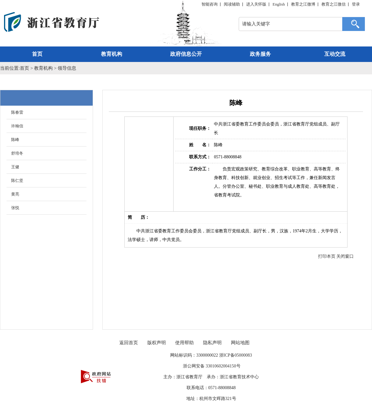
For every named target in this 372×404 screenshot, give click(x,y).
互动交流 (334, 54)
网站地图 (240, 342)
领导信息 (67, 68)
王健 (15, 167)
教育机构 (111, 54)
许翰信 (17, 126)
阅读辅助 (232, 4)
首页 (37, 54)
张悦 (15, 207)
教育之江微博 (303, 4)
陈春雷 (17, 112)
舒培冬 (17, 153)
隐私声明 (212, 342)
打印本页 (326, 256)
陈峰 (15, 139)
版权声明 (156, 342)
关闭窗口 (345, 256)
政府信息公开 (186, 54)
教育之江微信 (333, 4)
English (278, 4)
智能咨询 (210, 4)
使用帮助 (184, 342)
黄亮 (15, 194)
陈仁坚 (17, 180)
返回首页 (128, 342)
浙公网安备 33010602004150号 (211, 366)
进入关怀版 (256, 4)
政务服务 (260, 54)
